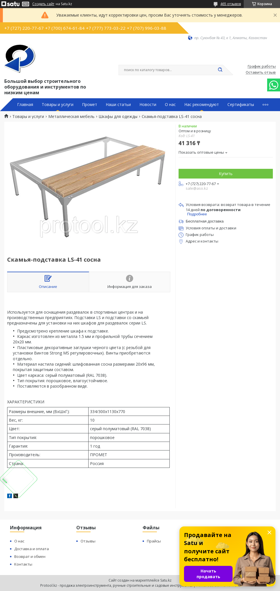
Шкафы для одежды (118, 116)
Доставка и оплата (31, 548)
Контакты (23, 564)
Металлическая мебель (71, 116)
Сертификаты (240, 105)
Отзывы (88, 541)
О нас (170, 105)
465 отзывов (230, 3)
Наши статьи (118, 105)
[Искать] (220, 70)
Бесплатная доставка (205, 221)
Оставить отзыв (261, 73)
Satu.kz (165, 580)
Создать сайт (43, 4)
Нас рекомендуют (201, 105)
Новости (147, 105)
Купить (226, 173)
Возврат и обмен (29, 556)
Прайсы (154, 541)
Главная (25, 105)
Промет (89, 105)
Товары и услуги (57, 105)
